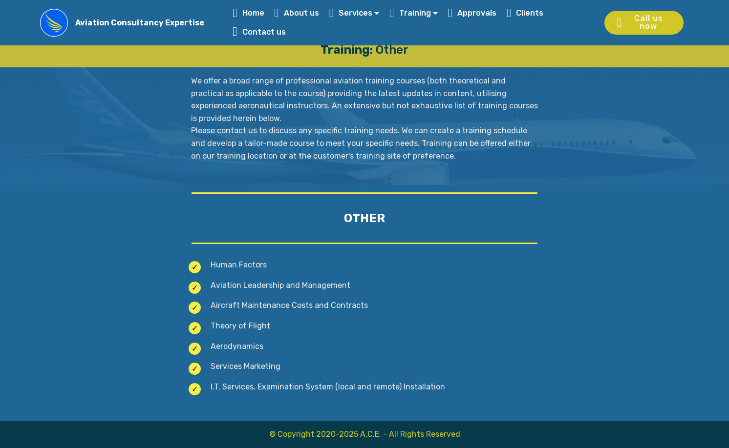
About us (296, 13)
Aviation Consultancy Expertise (139, 22)
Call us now (640, 22)
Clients (525, 13)
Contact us (260, 32)
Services (351, 13)
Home (248, 13)
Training (410, 13)
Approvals (472, 13)
